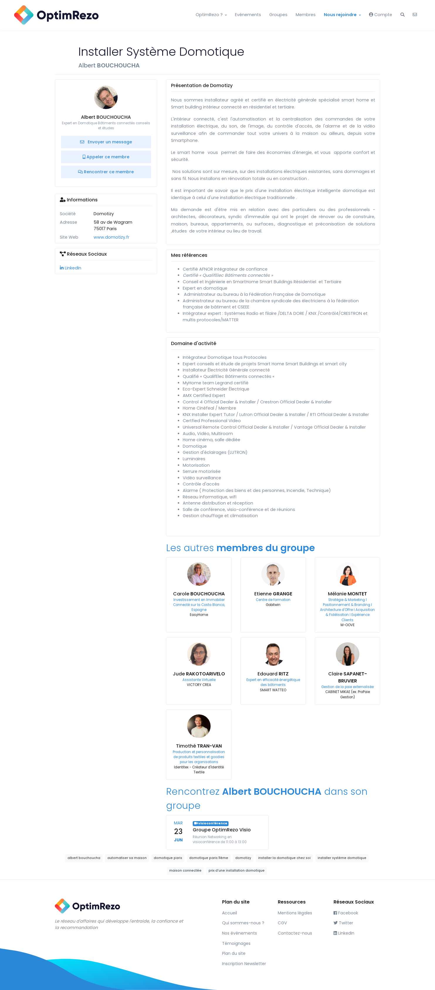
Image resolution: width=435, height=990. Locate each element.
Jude (199, 673)
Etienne (273, 593)
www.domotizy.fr (111, 237)
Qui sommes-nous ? (243, 923)
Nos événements (239, 933)
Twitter (343, 923)
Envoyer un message (106, 142)
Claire (347, 677)
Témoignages (236, 943)
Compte (380, 15)
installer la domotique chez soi (284, 858)
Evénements (248, 15)
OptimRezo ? (209, 15)
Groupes (278, 15)
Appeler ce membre (106, 157)
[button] (402, 15)
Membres (306, 15)
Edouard (273, 673)
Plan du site (234, 953)
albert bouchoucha (83, 858)
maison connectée (185, 870)
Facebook (346, 913)
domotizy (243, 858)
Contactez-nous (295, 933)
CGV (282, 923)
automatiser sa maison (127, 858)
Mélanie (347, 593)
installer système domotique (342, 858)
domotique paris (168, 858)
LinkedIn (70, 268)
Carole (199, 593)
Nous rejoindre (340, 15)
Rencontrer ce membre (106, 172)
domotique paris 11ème (208, 858)
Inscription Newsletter (244, 964)
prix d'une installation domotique (237, 870)
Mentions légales (295, 913)
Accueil (229, 913)
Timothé (199, 746)
